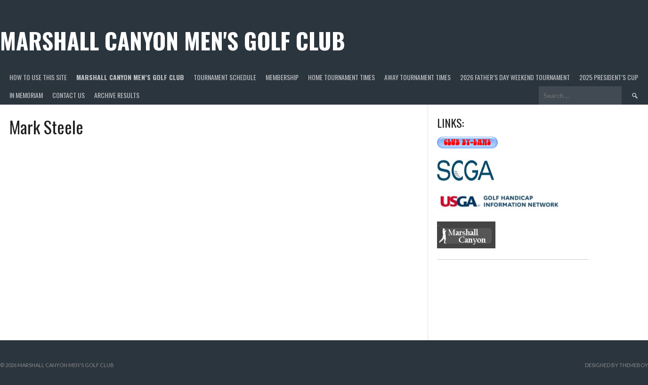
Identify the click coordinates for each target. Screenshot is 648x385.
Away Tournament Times (417, 77)
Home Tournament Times (341, 77)
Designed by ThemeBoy (616, 365)
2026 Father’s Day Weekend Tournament (515, 77)
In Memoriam (26, 95)
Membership (282, 77)
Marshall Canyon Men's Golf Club (172, 40)
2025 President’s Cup (608, 77)
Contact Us (68, 95)
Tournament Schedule (225, 77)
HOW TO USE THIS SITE (38, 77)
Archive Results (116, 95)
